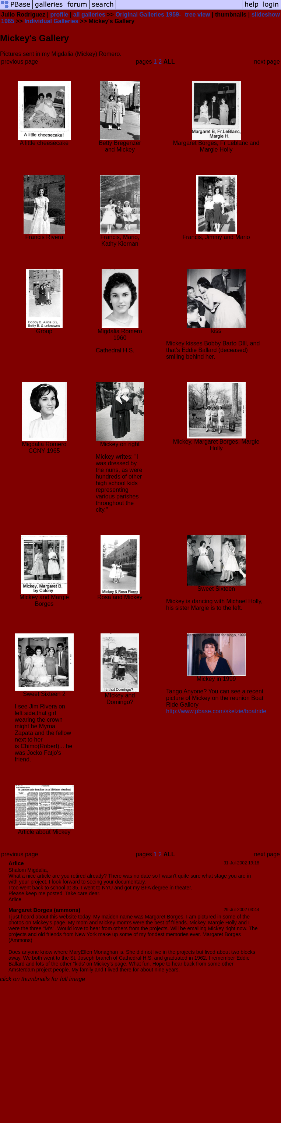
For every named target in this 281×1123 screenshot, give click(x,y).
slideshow (266, 14)
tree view (197, 14)
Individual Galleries (51, 21)
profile (59, 14)
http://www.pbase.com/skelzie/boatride (216, 711)
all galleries (89, 14)
